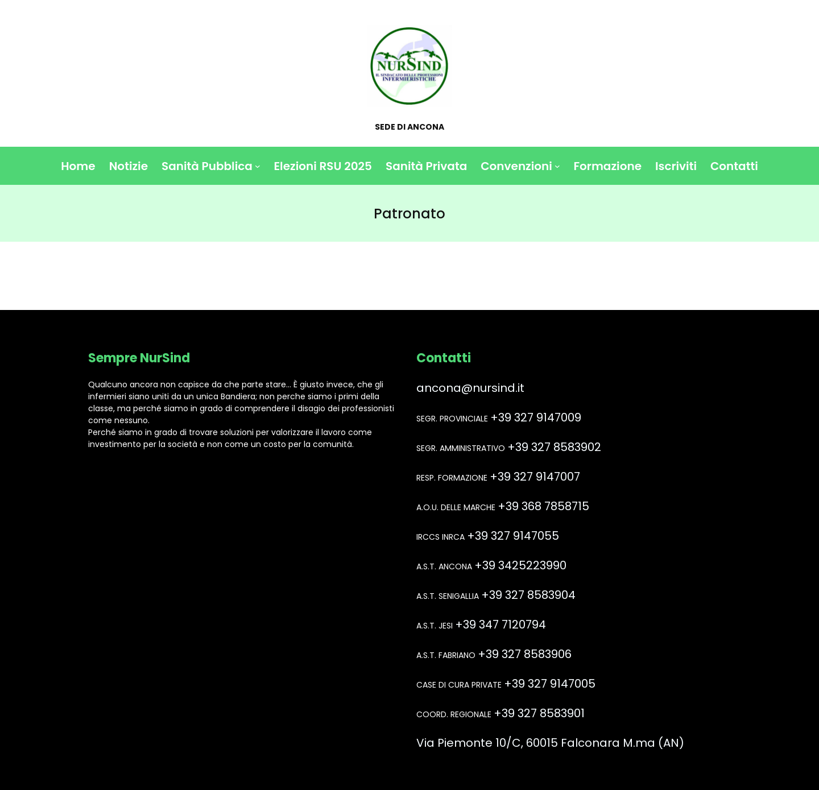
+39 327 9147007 (535, 477)
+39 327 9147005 (549, 684)
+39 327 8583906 (525, 654)
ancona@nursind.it (470, 388)
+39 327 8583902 (554, 447)
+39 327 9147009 (535, 417)
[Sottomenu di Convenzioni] (557, 166)
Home (78, 166)
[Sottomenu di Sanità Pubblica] (257, 166)
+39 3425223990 (520, 565)
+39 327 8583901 (539, 713)
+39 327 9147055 (513, 536)
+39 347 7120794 (500, 624)
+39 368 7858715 (543, 506)
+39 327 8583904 (528, 595)
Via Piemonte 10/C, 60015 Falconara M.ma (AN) (550, 743)
